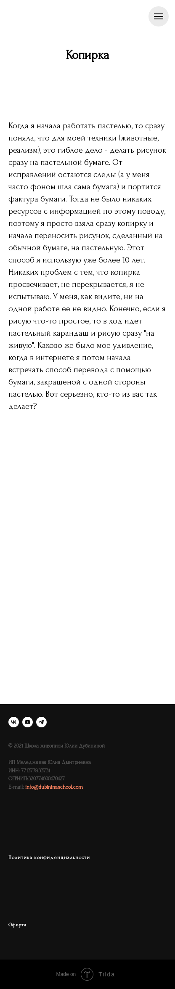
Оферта (17, 925)
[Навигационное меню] (158, 16)
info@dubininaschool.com (54, 787)
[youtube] (27, 722)
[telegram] (41, 722)
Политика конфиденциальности (49, 857)
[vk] (13, 722)
